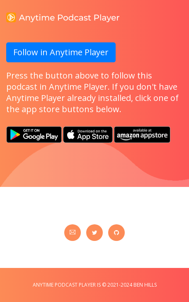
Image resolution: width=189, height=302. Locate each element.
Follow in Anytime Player (61, 52)
